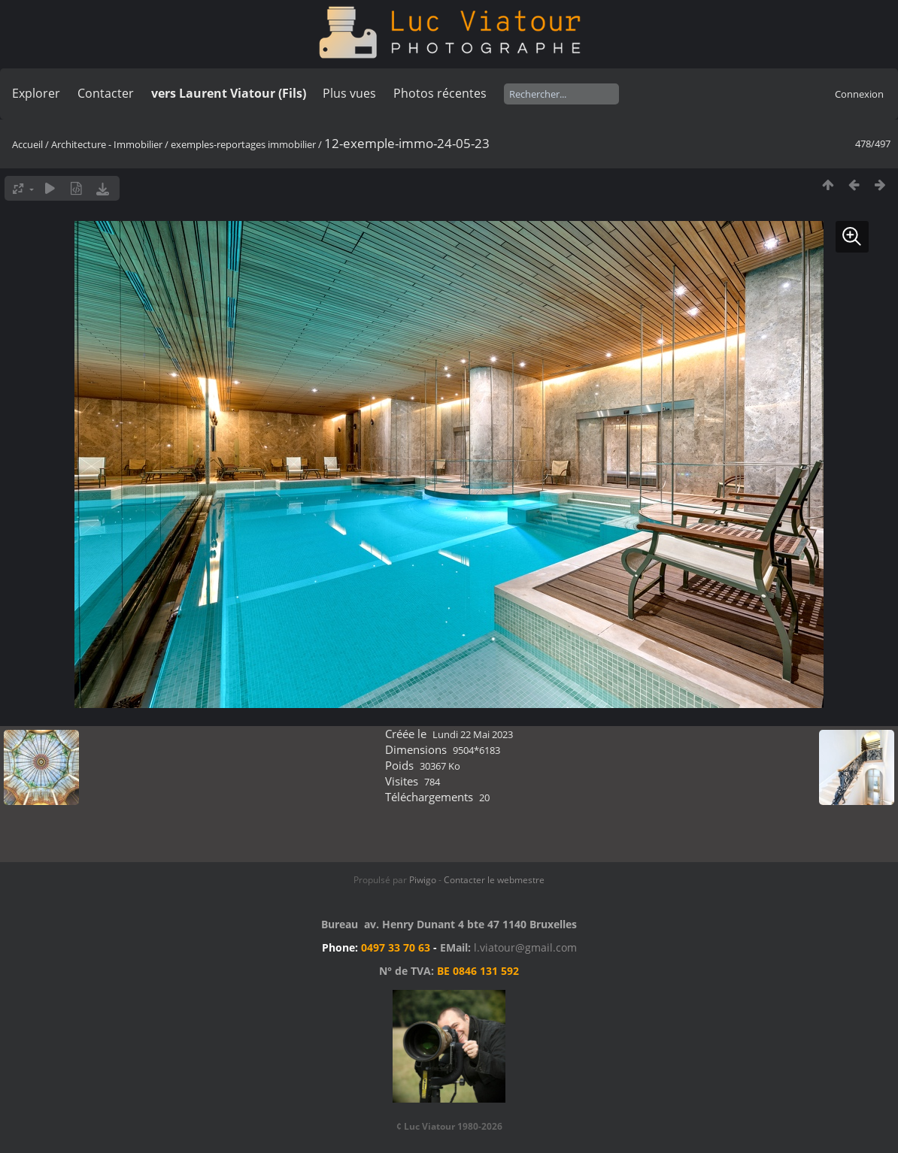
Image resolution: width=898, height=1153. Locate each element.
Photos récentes (440, 93)
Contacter (105, 93)
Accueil (27, 144)
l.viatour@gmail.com (525, 947)
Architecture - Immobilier (106, 144)
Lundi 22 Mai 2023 (472, 734)
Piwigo (422, 879)
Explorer (36, 93)
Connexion (859, 94)
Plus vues (349, 93)
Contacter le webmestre (494, 879)
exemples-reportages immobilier (243, 144)
